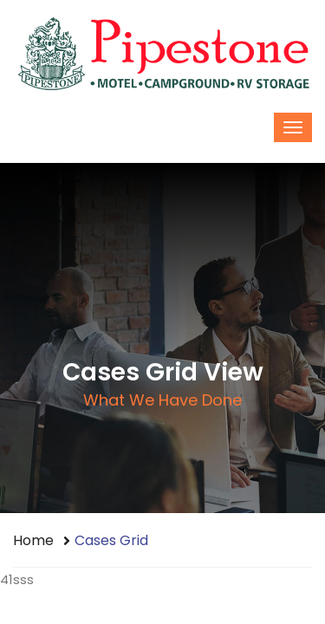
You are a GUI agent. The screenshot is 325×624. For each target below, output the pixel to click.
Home (33, 540)
